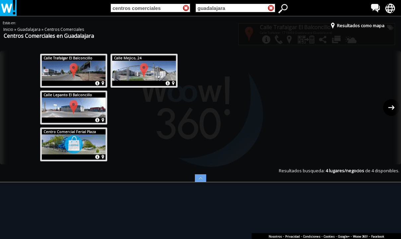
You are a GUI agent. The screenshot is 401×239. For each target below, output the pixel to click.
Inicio (8, 29)
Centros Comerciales (64, 29)
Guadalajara (29, 29)
